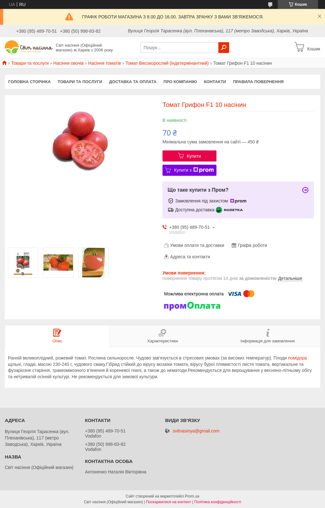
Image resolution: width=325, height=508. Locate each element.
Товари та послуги (30, 63)
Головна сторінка (29, 81)
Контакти (215, 81)
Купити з (194, 170)
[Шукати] (223, 47)
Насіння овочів (68, 63)
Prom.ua (192, 496)
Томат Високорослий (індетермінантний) (167, 63)
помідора (297, 357)
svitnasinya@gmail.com (196, 431)
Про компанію (180, 81)
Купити (194, 156)
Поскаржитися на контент (168, 502)
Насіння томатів (104, 63)
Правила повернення (258, 81)
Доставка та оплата (132, 81)
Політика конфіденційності (217, 502)
